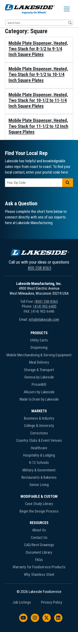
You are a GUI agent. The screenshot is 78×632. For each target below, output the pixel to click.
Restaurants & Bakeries (39, 477)
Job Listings (21, 602)
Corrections (39, 433)
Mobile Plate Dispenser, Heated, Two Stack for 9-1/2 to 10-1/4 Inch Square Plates (38, 74)
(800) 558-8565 (46, 301)
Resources (39, 522)
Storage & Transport (39, 370)
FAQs (39, 559)
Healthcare (39, 448)
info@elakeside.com (44, 319)
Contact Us (39, 537)
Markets (39, 411)
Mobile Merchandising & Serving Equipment (39, 355)
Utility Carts (39, 340)
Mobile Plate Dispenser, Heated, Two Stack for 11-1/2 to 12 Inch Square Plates (38, 126)
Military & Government (39, 470)
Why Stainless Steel (39, 574)
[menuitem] (39, 367)
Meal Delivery (39, 362)
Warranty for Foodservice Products (39, 567)
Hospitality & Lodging (39, 455)
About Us (39, 530)
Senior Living (39, 484)
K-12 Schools (39, 462)
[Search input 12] (36, 23)
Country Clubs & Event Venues (39, 440)
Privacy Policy (51, 602)
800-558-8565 (39, 267)
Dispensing (39, 347)
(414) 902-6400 (44, 306)
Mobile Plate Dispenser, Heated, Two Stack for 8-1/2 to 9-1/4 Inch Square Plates (38, 48)
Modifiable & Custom (39, 496)
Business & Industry (39, 418)
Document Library (39, 552)
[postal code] (33, 182)
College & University (39, 425)
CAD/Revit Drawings (39, 545)
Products (39, 333)
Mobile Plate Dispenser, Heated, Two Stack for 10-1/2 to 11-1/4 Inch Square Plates (38, 100)
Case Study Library (39, 503)
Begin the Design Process (39, 511)
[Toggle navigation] (67, 9)
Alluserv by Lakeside (39, 392)
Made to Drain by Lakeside (39, 399)
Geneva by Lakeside (39, 377)
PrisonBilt (39, 384)
